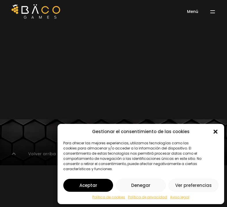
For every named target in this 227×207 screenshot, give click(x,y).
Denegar (140, 185)
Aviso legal (179, 197)
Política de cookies (108, 197)
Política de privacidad (147, 197)
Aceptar (88, 185)
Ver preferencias (193, 185)
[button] (215, 132)
